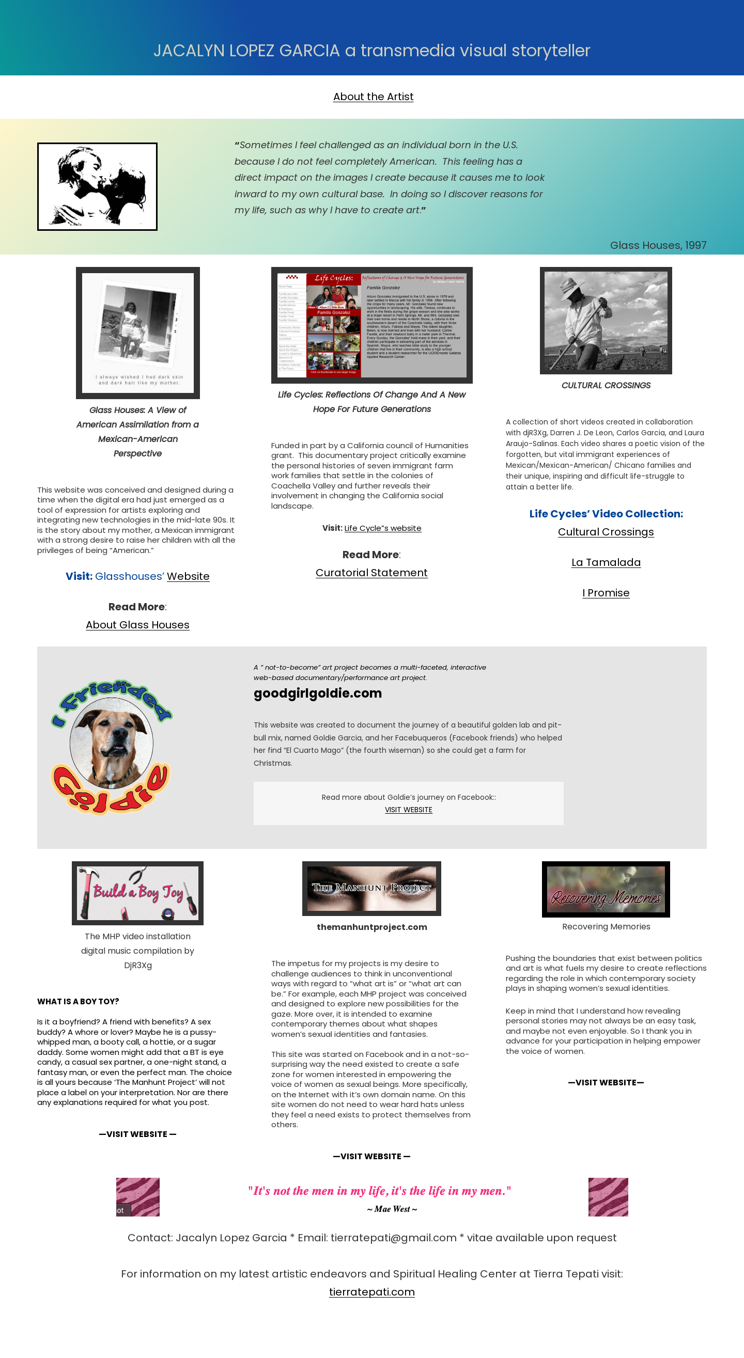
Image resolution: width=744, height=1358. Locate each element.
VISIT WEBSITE (408, 809)
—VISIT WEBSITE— (606, 1082)
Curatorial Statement (372, 572)
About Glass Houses (138, 625)
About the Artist (373, 96)
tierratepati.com (372, 1292)
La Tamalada (606, 562)
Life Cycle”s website (383, 528)
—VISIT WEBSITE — (138, 1134)
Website (188, 576)
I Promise (606, 593)
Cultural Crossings (606, 532)
